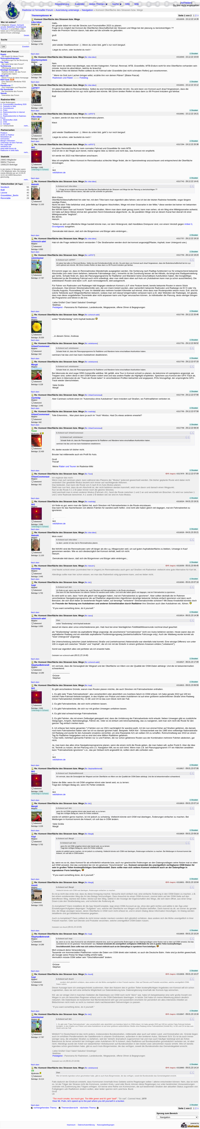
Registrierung (62, 4)
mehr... (26, 126)
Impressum (71, 1125)
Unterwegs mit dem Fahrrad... (11, 143)
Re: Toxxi (88, 474)
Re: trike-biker (90, 57)
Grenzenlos (4, 139)
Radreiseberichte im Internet (14, 112)
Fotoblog (84, 78)
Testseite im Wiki (9, 106)
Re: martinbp (90, 412)
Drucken (194, 54)
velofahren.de (5, 146)
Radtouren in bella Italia (9, 150)
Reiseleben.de (5, 137)
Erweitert (25, 47)
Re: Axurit (88, 974)
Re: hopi (88, 685)
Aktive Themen (97, 4)
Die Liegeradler (6, 145)
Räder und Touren (68, 466)
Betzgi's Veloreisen (7, 141)
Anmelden (186, 2)
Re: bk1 (88, 582)
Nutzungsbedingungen (105, 1125)
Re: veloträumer (91, 343)
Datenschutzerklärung (86, 1125)
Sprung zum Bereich (167, 1113)
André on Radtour (7, 135)
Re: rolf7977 (89, 114)
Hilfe (127, 4)
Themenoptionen (42, 15)
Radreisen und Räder (62, 78)
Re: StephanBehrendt (93, 769)
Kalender (80, 4)
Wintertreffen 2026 (10, 120)
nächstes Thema (89, 1107)
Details (26, 35)
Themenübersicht (68, 1107)
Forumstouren (8, 108)
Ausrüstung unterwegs (67, 10)
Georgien (6, 124)
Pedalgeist (57, 307)
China (5, 114)
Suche (115, 4)
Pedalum (3, 133)
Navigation (87, 10)
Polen (5, 110)
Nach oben (35, 54)
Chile (5, 122)
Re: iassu (88, 616)
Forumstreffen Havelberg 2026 (14, 104)
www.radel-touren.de (8, 148)
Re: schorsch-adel (92, 315)
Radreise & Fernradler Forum (37, 10)
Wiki (136, 4)
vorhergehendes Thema (44, 1107)
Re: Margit (89, 834)
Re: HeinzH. (89, 566)
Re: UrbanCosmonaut (93, 395)
